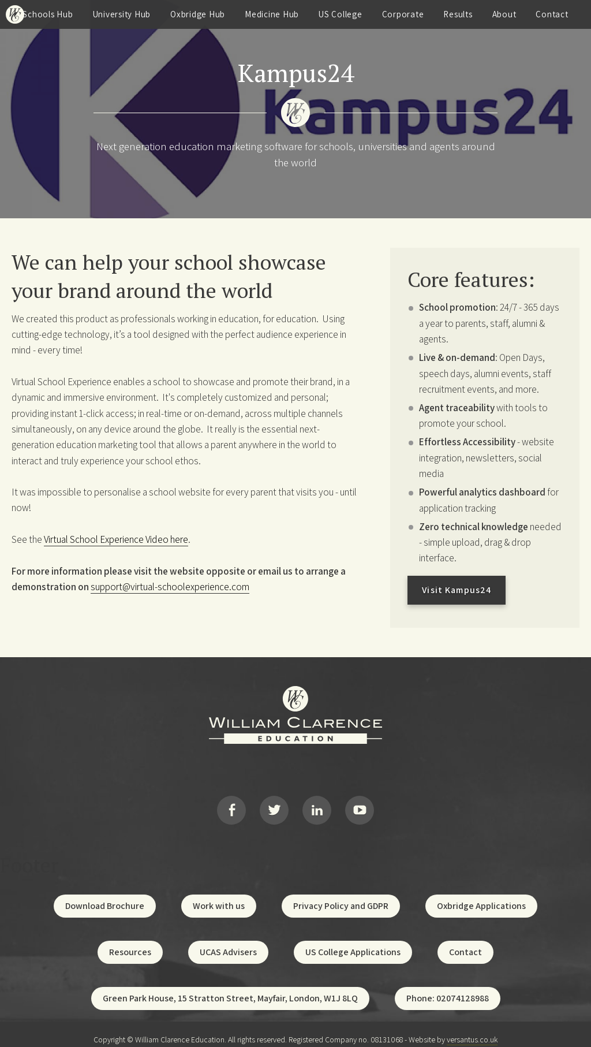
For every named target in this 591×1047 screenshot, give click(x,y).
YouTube (359, 805)
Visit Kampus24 (456, 590)
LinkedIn (316, 805)
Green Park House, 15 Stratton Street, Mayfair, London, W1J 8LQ (230, 987)
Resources (130, 941)
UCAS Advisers (228, 941)
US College (340, 14)
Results (457, 14)
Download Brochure (104, 895)
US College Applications (353, 941)
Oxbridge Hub (197, 14)
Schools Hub (48, 14)
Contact (552, 14)
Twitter (274, 805)
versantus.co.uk (472, 1028)
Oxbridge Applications (481, 895)
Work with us (219, 895)
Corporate (403, 14)
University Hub (122, 14)
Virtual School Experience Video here (116, 539)
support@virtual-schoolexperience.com (170, 586)
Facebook (231, 805)
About (504, 14)
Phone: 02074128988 (447, 987)
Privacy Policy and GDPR (340, 895)
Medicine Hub (272, 14)
